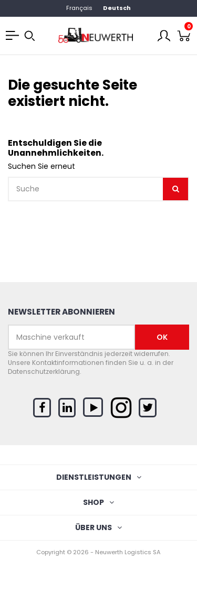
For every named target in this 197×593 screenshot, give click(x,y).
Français (79, 8)
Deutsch (117, 8)
